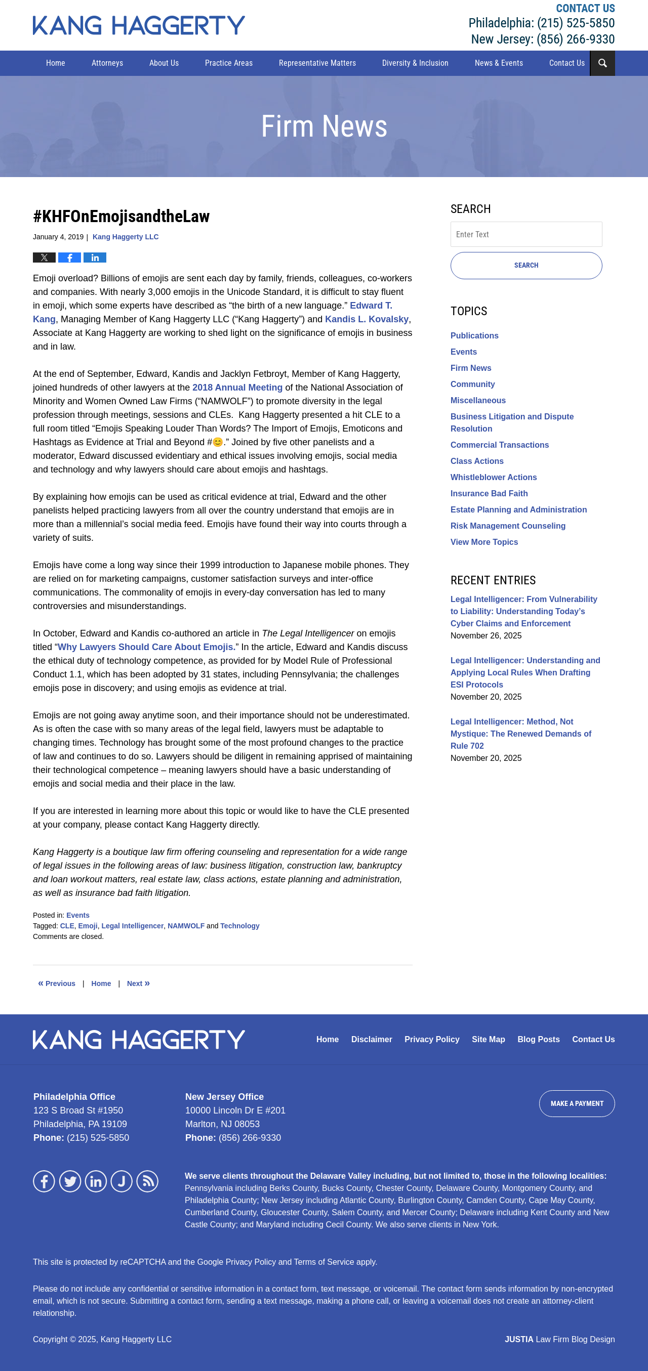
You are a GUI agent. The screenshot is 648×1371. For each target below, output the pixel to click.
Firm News (471, 368)
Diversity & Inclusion (415, 63)
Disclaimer (371, 1039)
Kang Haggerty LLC (542, 25)
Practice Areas (229, 63)
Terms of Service (324, 1262)
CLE (67, 926)
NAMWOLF (186, 926)
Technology (240, 926)
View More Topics (484, 542)
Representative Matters (317, 63)
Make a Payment (577, 1103)
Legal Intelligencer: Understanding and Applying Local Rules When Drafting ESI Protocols (525, 672)
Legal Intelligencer (132, 926)
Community (473, 384)
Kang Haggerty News (139, 25)
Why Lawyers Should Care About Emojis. (146, 647)
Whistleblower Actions (494, 477)
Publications (475, 335)
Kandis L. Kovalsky (367, 319)
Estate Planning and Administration (519, 509)
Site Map (488, 1039)
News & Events (499, 63)
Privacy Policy (432, 1039)
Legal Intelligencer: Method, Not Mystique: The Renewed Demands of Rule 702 (521, 733)
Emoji (88, 926)
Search (526, 265)
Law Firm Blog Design (560, 1339)
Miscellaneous (478, 400)
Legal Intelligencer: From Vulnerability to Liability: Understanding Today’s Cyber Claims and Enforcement (524, 611)
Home (55, 63)
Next (138, 982)
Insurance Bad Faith (489, 493)
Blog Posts (539, 1039)
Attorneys (107, 63)
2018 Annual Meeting (237, 387)
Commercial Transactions (500, 445)
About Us (164, 63)
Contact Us (567, 63)
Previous (56, 982)
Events (78, 915)
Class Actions (477, 461)
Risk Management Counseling (508, 526)
